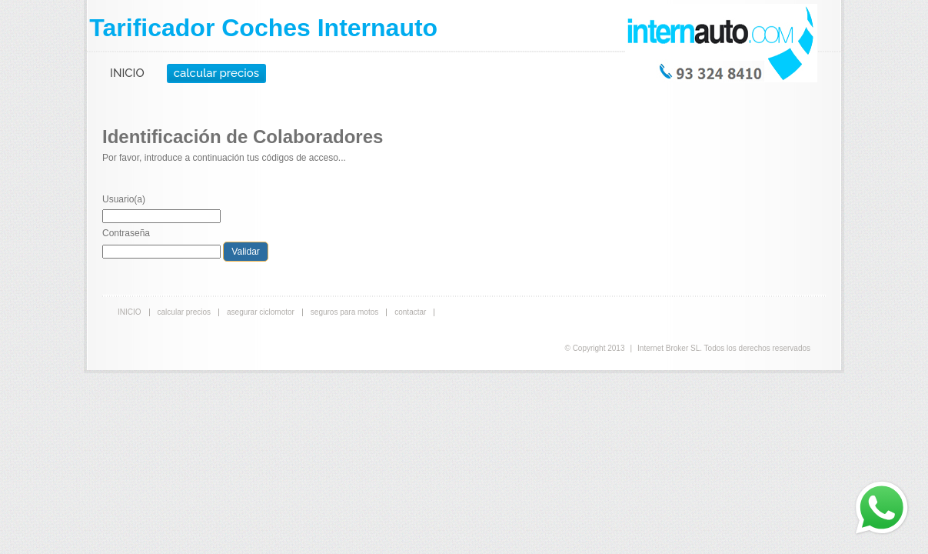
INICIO (127, 73)
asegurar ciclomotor (260, 312)
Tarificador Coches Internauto (263, 28)
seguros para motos (344, 312)
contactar (410, 312)
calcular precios (216, 73)
